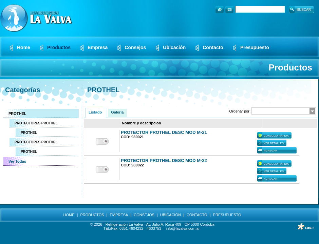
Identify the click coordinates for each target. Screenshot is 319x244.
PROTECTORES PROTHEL (36, 123)
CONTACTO (197, 215)
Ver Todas (17, 161)
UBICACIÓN (170, 215)
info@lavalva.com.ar (183, 228)
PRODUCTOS (92, 215)
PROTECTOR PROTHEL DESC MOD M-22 (164, 160)
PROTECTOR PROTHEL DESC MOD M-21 (164, 132)
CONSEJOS (144, 215)
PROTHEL (17, 113)
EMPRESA (119, 215)
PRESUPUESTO (227, 215)
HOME (68, 215)
